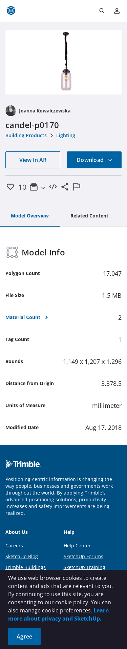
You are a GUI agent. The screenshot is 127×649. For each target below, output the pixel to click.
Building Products (26, 135)
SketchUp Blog (21, 556)
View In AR (32, 160)
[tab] (30, 216)
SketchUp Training (84, 567)
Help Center (77, 545)
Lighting (65, 135)
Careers (14, 545)
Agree (24, 636)
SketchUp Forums (83, 556)
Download (94, 160)
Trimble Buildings (25, 567)
